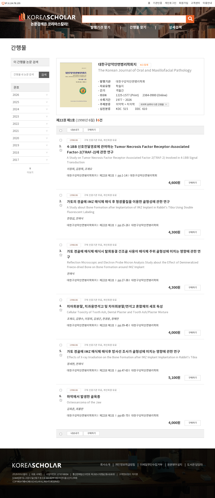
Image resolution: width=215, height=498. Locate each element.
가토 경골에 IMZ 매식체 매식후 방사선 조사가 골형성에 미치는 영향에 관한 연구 (123, 352)
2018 (16, 152)
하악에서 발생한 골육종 (83, 397)
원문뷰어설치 (174, 464)
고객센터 (195, 3)
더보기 (30, 170)
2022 (16, 124)
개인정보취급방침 (125, 464)
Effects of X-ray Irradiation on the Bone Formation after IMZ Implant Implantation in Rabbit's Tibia (132, 357)
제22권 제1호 (107, 175)
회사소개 (105, 464)
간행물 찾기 (138, 27)
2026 (16, 95)
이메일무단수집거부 (151, 464)
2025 (16, 102)
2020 (16, 138)
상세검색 (175, 27)
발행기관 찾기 (100, 27)
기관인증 (157, 3)
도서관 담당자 (195, 464)
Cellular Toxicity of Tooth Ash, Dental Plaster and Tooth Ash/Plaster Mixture (117, 312)
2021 (16, 131)
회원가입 (183, 3)
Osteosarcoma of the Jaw (84, 402)
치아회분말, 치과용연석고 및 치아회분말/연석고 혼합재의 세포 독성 (115, 306)
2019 (16, 145)
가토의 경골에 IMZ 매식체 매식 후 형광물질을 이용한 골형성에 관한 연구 (118, 202)
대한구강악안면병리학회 (130, 81)
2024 (16, 109)
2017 (16, 160)
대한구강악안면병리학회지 (82, 175)
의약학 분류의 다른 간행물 (154, 105)
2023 (16, 116)
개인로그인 (170, 3)
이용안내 (207, 3)
